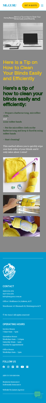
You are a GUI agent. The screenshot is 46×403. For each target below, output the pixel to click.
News (11, 18)
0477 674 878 (8, 294)
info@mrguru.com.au (12, 296)
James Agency (18, 390)
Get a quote (31, 5)
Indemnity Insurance (12, 385)
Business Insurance (11, 382)
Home (6, 18)
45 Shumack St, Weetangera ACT (27, 306)
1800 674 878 (8, 291)
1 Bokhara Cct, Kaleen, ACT (20, 301)
